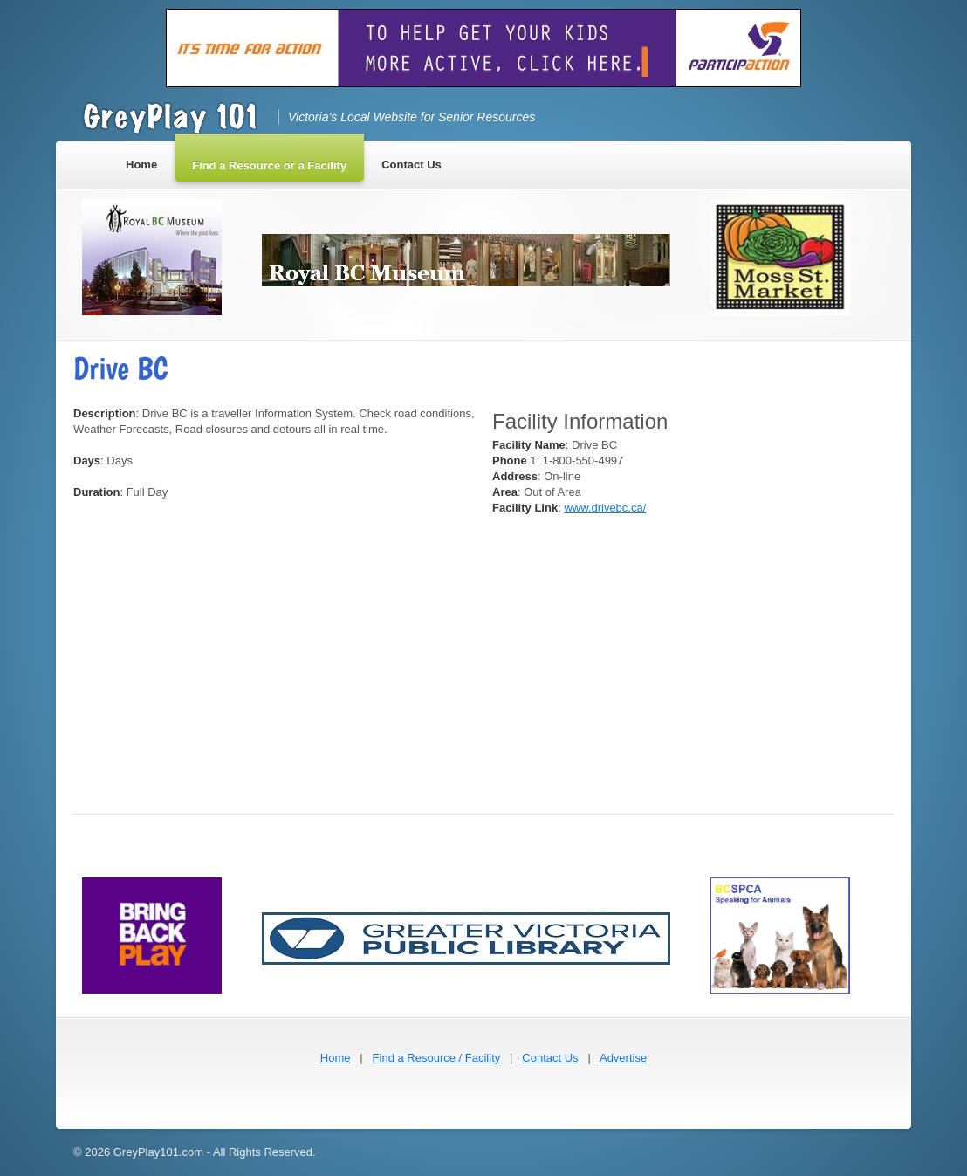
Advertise (623, 1057)
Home (335, 1057)
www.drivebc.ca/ (605, 507)
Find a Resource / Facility (437, 1057)
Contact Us (550, 1057)
